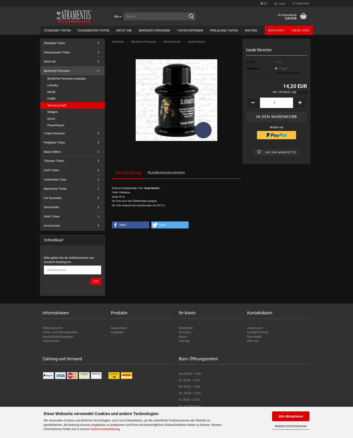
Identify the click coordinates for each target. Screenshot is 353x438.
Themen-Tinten (54, 161)
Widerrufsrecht (52, 328)
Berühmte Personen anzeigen (66, 78)
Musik (51, 92)
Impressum (254, 328)
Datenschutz (50, 341)
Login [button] (279, 3)
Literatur (52, 85)
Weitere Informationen (291, 426)
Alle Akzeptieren (291, 416)
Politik (51, 98)
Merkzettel (300, 3)
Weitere (251, 30)
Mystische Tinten (55, 188)
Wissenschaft (57, 105)
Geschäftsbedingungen (57, 336)
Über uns (300, 30)
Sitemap (184, 341)
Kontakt (276, 30)
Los (96, 281)
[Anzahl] (276, 103)
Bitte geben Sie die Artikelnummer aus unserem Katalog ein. (69, 260)
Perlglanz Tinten (224, 30)
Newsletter (254, 336)
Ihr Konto (185, 332)
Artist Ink (124, 30)
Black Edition (52, 152)
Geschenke (51, 207)
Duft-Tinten (51, 170)
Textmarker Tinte (55, 179)
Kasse (183, 336)
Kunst (51, 118)
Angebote (117, 332)
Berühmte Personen (154, 30)
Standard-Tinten (57, 30)
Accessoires (52, 225)
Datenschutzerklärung (105, 429)
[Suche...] (117, 16)
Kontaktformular (258, 332)
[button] (264, 3)
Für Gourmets (53, 198)
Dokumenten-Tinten (93, 30)
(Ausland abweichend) (288, 72)
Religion (52, 112)
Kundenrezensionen (166, 172)
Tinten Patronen (190, 30)
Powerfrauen (55, 125)
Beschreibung (128, 172)
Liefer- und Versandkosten (59, 332)
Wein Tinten (52, 216)
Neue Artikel (119, 328)
